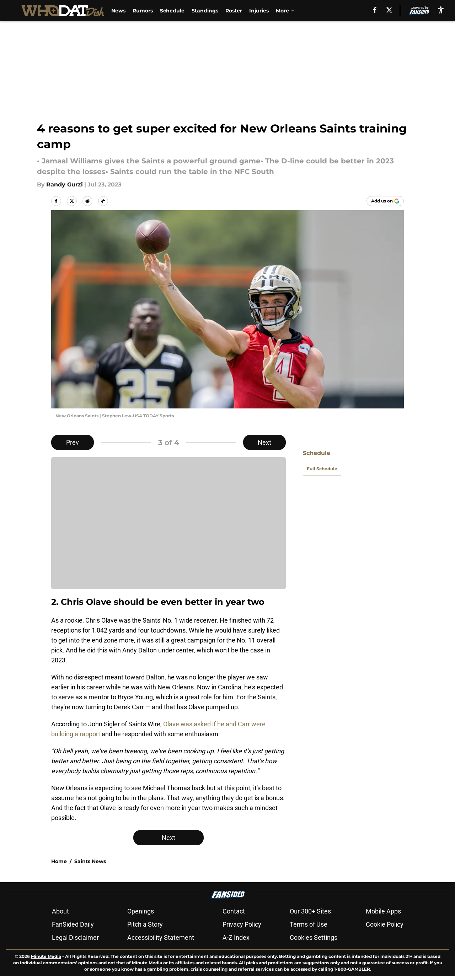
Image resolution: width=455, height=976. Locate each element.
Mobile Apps (383, 911)
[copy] (103, 201)
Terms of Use (308, 924)
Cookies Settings (313, 937)
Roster (233, 10)
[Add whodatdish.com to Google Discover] (385, 201)
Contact (234, 911)
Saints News (90, 861)
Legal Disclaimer (75, 937)
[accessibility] (440, 9)
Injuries (259, 10)
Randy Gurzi (64, 184)
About (60, 911)
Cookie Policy (384, 924)
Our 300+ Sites (310, 911)
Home (59, 861)
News (118, 10)
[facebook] (374, 10)
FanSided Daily (73, 924)
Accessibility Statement (160, 937)
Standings (205, 10)
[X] (389, 10)
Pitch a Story (145, 924)
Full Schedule (322, 468)
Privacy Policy (242, 924)
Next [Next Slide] (264, 442)
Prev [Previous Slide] (72, 442)
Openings (140, 911)
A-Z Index (236, 937)
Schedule (172, 10)
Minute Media (46, 956)
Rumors (143, 10)
